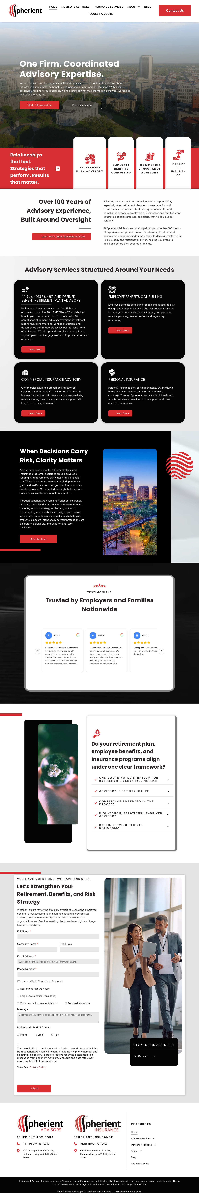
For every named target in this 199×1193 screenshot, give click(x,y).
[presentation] (38, 1076)
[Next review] (161, 653)
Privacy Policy (37, 1067)
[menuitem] (53, 7)
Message (22, 1009)
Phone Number (26, 969)
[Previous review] (37, 653)
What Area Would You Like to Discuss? (40, 981)
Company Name (26, 944)
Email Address (25, 956)
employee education (70, 331)
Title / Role (65, 944)
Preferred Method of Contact (34, 1027)
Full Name (23, 931)
